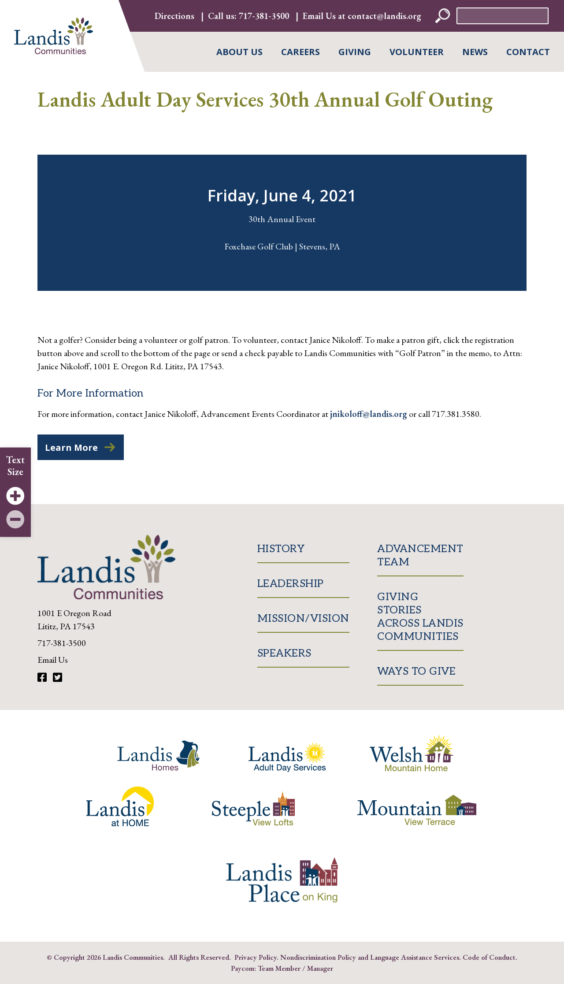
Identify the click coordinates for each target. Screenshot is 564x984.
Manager (320, 968)
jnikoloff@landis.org (368, 414)
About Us (239, 52)
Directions (174, 16)
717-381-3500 (264, 16)
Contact (528, 52)
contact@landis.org (384, 16)
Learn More (71, 447)
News (475, 52)
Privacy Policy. (256, 957)
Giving (354, 52)
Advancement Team (420, 555)
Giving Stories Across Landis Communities (420, 616)
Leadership (290, 583)
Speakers (284, 653)
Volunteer (417, 52)
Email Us (52, 659)
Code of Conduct (489, 957)
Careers (300, 52)
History (281, 548)
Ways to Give (416, 671)
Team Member (279, 968)
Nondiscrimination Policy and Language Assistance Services (369, 957)
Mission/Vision (303, 618)
